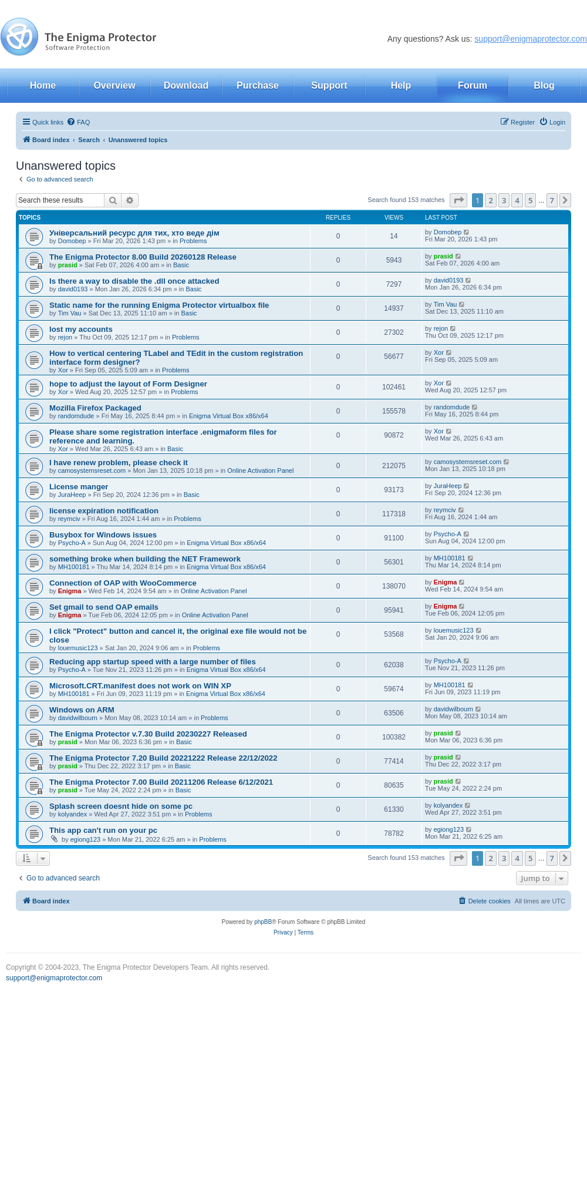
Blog (544, 85)
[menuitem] (78, 122)
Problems (193, 240)
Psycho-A (72, 542)
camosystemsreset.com (92, 470)
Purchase (258, 85)
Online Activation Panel (260, 470)
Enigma (70, 590)
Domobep (72, 240)
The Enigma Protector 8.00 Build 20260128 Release (143, 257)
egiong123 (85, 839)
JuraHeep (72, 494)
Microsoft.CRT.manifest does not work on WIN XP (140, 685)
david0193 (73, 289)
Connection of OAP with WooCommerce (123, 583)
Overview (114, 85)
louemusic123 (78, 647)
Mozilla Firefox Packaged (95, 408)
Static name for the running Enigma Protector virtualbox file (159, 305)
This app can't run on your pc (103, 830)
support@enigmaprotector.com (530, 38)
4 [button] (517, 200)
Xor (63, 370)
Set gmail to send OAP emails (103, 607)
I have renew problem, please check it (118, 462)
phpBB (263, 922)
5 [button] (530, 200)
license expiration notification (103, 510)
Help (401, 85)
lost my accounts (81, 329)
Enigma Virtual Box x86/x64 (228, 415)
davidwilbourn (77, 717)
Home (43, 85)
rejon (65, 337)
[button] (458, 200)
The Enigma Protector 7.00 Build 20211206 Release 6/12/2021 (161, 782)
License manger (78, 486)
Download (186, 85)
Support (329, 85)
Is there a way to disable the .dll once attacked (134, 281)
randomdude (76, 415)
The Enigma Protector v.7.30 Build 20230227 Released (148, 734)
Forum (472, 85)
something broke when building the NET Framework (145, 558)
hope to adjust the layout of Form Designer (128, 383)
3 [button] (504, 200)
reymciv (69, 518)
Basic (181, 264)
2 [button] (490, 200)
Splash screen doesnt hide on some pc (121, 806)
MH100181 (74, 566)
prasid (67, 264)
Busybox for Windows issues (103, 534)
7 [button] (552, 200)
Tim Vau (70, 313)
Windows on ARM (81, 709)
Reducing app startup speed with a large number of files (152, 661)
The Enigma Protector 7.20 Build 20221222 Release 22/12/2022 (163, 758)
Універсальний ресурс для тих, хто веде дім (134, 232)
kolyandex (72, 814)
